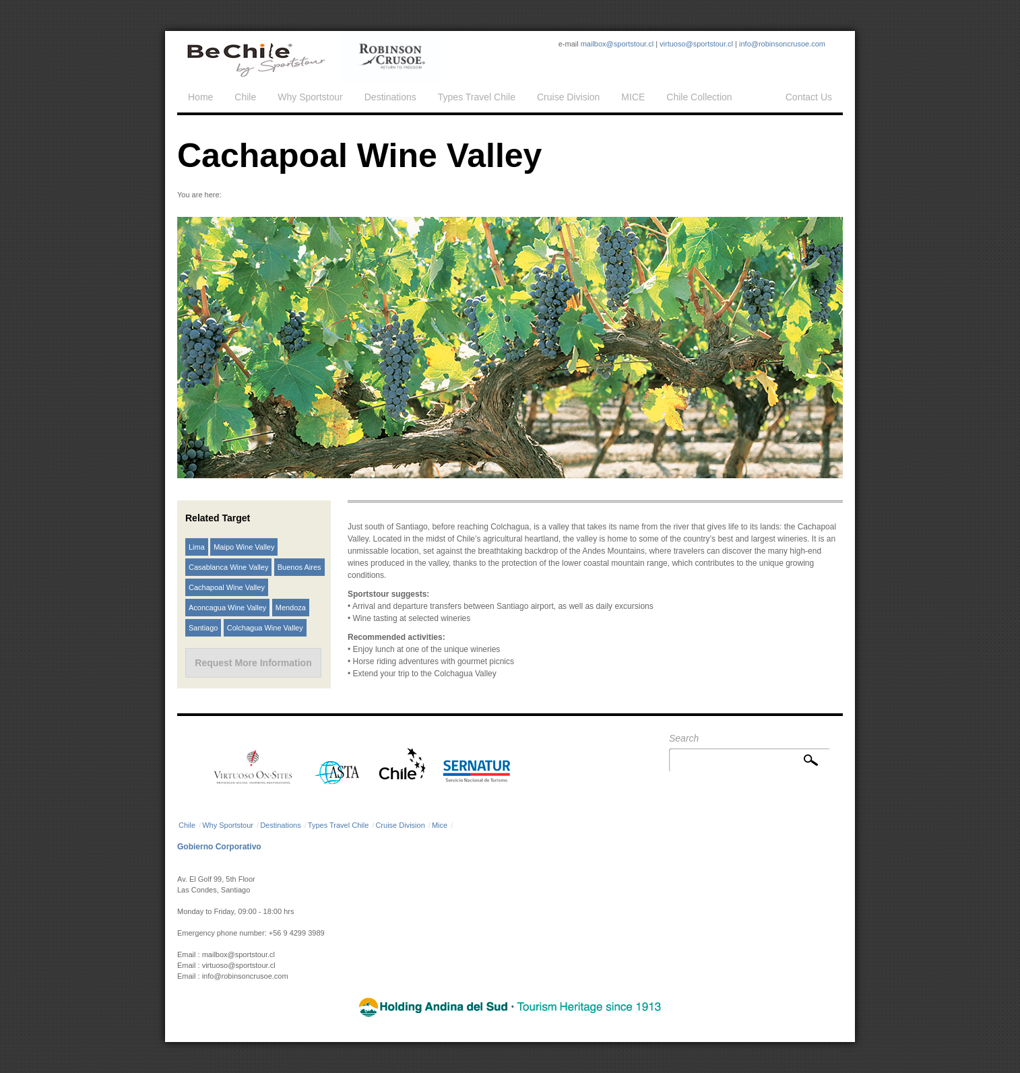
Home (200, 97)
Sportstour (255, 56)
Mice (439, 825)
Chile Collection (699, 97)
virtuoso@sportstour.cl (696, 44)
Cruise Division (568, 97)
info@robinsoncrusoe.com (782, 44)
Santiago (203, 628)
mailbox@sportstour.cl (617, 44)
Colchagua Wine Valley (265, 628)
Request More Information (253, 662)
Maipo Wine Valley (244, 547)
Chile (245, 97)
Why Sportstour (310, 97)
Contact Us (809, 97)
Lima (197, 547)
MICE (633, 97)
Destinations (390, 97)
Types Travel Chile (476, 97)
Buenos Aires (299, 567)
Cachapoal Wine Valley (227, 587)
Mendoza (291, 608)
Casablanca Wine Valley (228, 567)
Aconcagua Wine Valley (227, 608)
